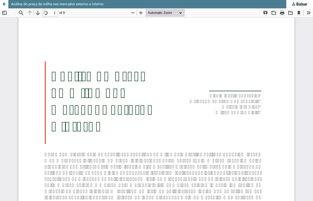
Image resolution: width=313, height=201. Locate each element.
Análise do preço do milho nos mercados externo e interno (57, 4)
